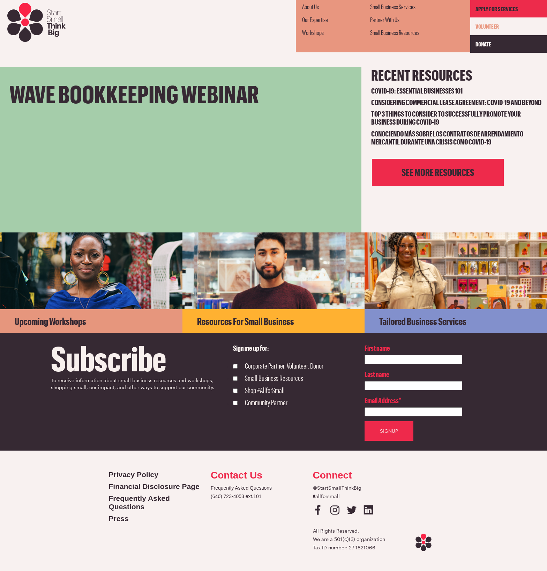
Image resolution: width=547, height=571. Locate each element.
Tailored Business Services (422, 321)
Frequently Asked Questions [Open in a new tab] (139, 502)
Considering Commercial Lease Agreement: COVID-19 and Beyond (456, 102)
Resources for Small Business (245, 321)
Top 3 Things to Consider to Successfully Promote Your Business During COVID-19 (446, 117)
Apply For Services (496, 8)
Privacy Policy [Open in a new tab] (133, 474)
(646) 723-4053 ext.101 (236, 496)
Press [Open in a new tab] (119, 518)
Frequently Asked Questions (241, 488)
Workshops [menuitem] (313, 32)
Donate (483, 43)
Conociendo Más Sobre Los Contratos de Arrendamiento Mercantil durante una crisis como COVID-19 (447, 137)
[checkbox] (299, 385)
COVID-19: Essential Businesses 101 (417, 90)
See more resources (438, 172)
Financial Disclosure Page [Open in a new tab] (154, 486)
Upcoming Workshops (50, 321)
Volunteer (487, 26)
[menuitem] (330, 6)
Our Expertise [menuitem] (315, 19)
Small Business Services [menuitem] (392, 6)
